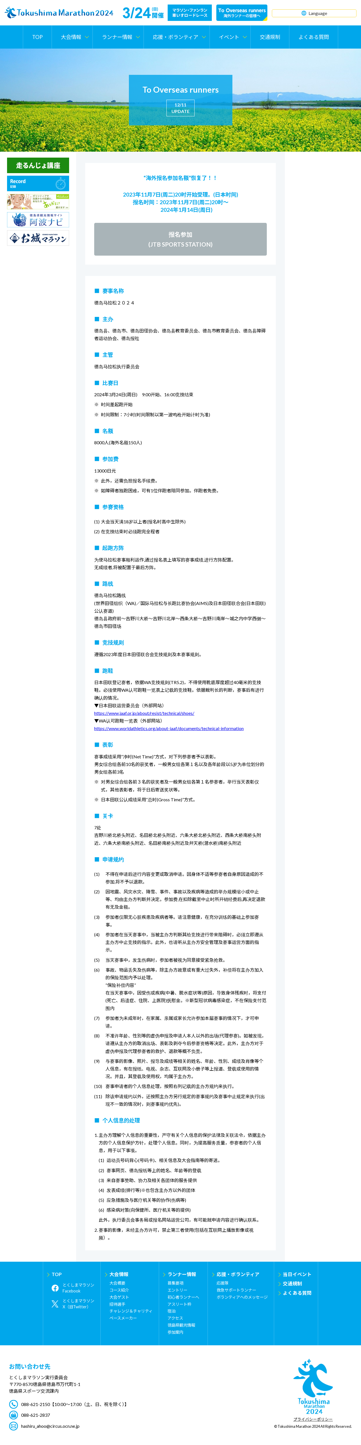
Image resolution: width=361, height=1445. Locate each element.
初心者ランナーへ (183, 1297)
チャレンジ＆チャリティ (131, 1311)
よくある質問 (313, 37)
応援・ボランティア (238, 1274)
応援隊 (222, 1283)
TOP (37, 37)
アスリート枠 (179, 1304)
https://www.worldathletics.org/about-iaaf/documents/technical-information (169, 728)
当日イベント (297, 1274)
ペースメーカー (123, 1318)
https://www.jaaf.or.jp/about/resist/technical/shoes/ (144, 713)
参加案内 (175, 1332)
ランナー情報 (182, 1274)
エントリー (177, 1290)
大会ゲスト (119, 1297)
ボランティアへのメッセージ (242, 1297)
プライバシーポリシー (313, 1420)
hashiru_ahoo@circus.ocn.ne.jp (50, 1426)
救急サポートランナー (236, 1290)
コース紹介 (119, 1290)
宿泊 (171, 1311)
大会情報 (119, 1274)
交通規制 (270, 37)
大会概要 (117, 1283)
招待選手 (117, 1304)
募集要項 (175, 1283)
